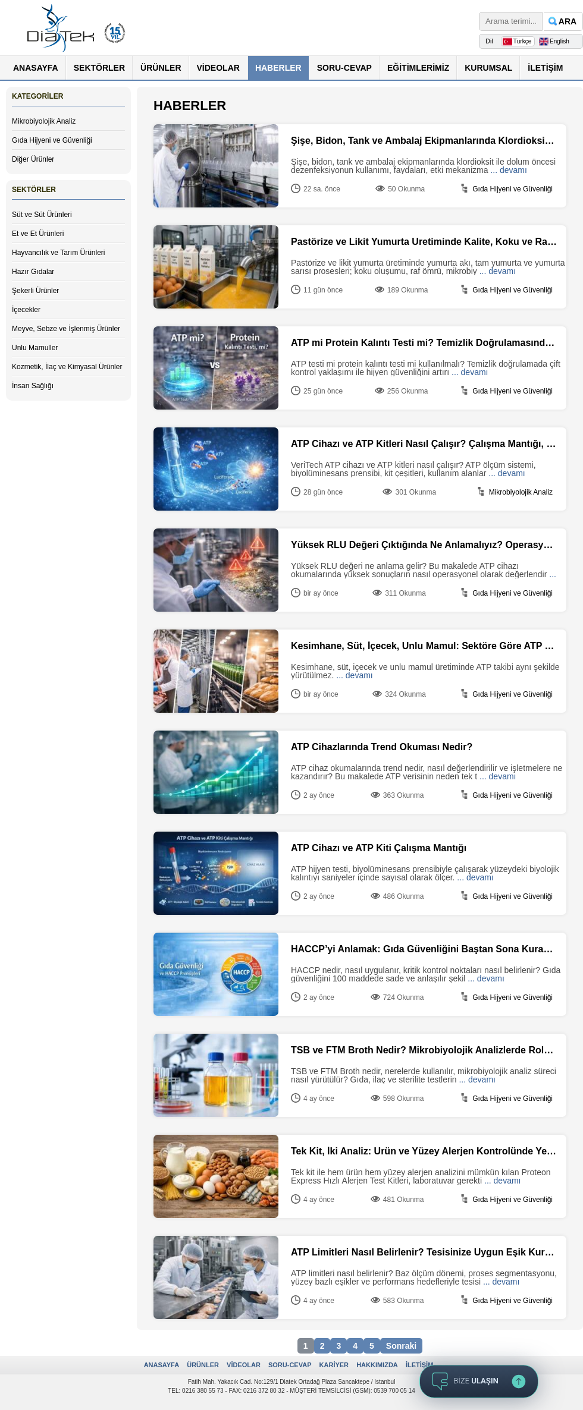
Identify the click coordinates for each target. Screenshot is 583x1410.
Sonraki (401, 1346)
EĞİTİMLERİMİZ (418, 68)
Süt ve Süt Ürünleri (42, 214)
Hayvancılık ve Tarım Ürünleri (58, 252)
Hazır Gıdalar (33, 271)
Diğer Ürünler (33, 159)
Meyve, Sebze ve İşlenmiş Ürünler (66, 329)
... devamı (508, 170)
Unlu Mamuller (35, 348)
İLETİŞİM (545, 68)
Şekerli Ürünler (35, 291)
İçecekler (26, 310)
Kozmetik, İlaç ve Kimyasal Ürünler (67, 367)
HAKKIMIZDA (377, 1364)
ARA (567, 21)
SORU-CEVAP (344, 68)
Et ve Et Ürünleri (38, 233)
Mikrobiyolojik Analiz (44, 121)
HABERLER (278, 68)
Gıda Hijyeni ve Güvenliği (52, 140)
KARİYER (334, 1364)
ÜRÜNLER (160, 68)
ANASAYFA (35, 68)
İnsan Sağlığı (33, 386)
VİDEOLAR (218, 68)
